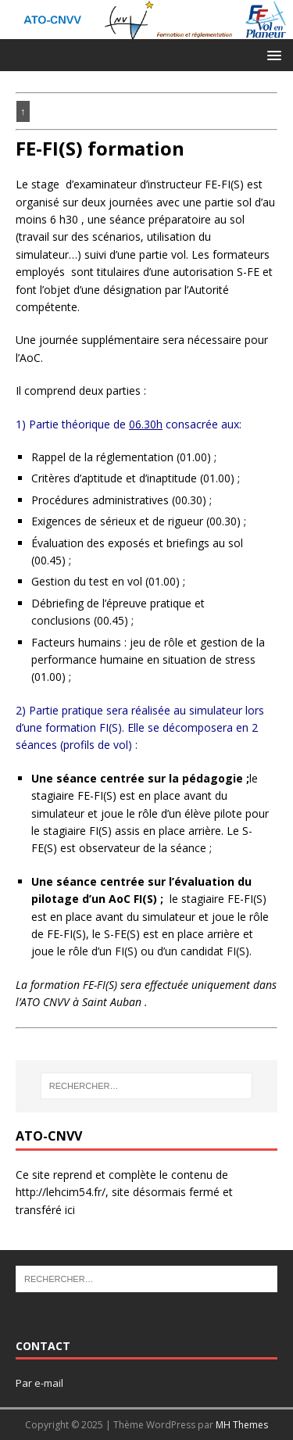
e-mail (48, 1383)
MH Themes (242, 1424)
